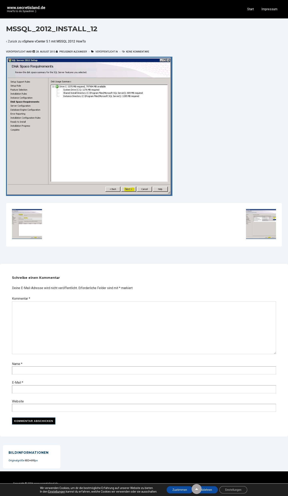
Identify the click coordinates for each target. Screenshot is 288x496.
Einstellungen (55, 491)
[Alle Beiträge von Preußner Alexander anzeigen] (72, 51)
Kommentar (21, 298)
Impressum (269, 9)
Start (250, 9)
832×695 (30, 460)
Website (18, 401)
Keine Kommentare (137, 51)
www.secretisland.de (26, 7)
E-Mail (16, 382)
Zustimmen (178, 489)
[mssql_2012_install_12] (45, 51)
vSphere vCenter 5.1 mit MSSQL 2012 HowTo (54, 41)
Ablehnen (206, 489)
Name (16, 364)
